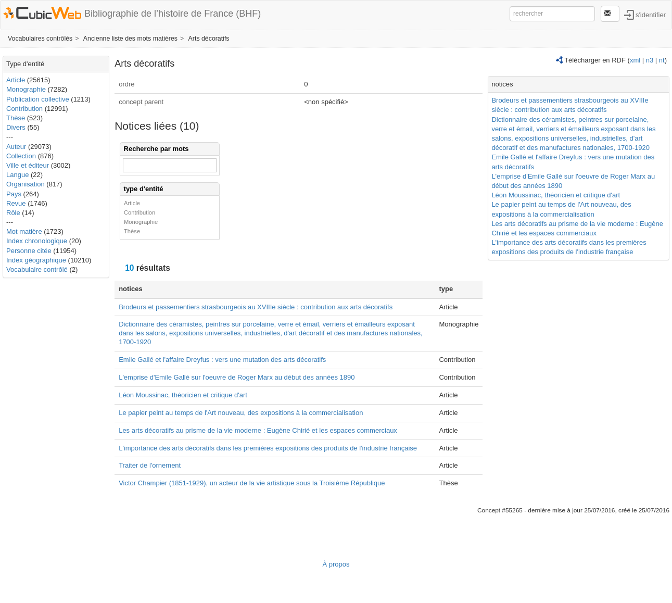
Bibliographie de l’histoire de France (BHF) (172, 13)
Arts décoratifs (209, 38)
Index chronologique (36, 241)
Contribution (24, 108)
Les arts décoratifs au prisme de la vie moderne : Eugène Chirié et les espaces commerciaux (258, 430)
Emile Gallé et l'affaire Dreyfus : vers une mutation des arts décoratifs (222, 359)
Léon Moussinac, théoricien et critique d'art (183, 395)
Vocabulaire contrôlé (37, 269)
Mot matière (24, 231)
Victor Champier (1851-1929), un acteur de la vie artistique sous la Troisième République (252, 483)
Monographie (26, 89)
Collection (21, 156)
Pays (13, 194)
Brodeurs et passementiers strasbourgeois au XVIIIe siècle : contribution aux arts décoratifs (255, 307)
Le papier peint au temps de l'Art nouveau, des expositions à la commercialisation (241, 413)
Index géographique (36, 260)
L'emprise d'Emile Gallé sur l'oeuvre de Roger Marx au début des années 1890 (236, 377)
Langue (17, 175)
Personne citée (29, 251)
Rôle (13, 213)
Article (15, 80)
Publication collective (37, 99)
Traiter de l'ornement (150, 465)
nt (662, 60)
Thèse (15, 118)
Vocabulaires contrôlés (40, 38)
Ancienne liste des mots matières (130, 38)
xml (635, 60)
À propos (335, 564)
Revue (16, 203)
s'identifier (651, 14)
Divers (16, 127)
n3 (649, 60)
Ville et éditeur (28, 165)
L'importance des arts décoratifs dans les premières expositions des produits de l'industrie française (268, 448)
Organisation (25, 184)
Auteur (16, 146)
